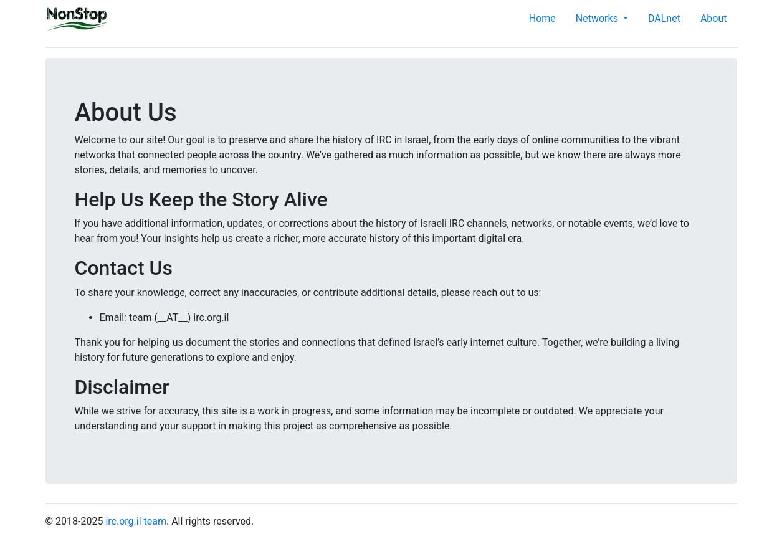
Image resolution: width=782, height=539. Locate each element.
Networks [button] (598, 18)
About (713, 18)
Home (542, 18)
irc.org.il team (135, 521)
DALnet (664, 18)
